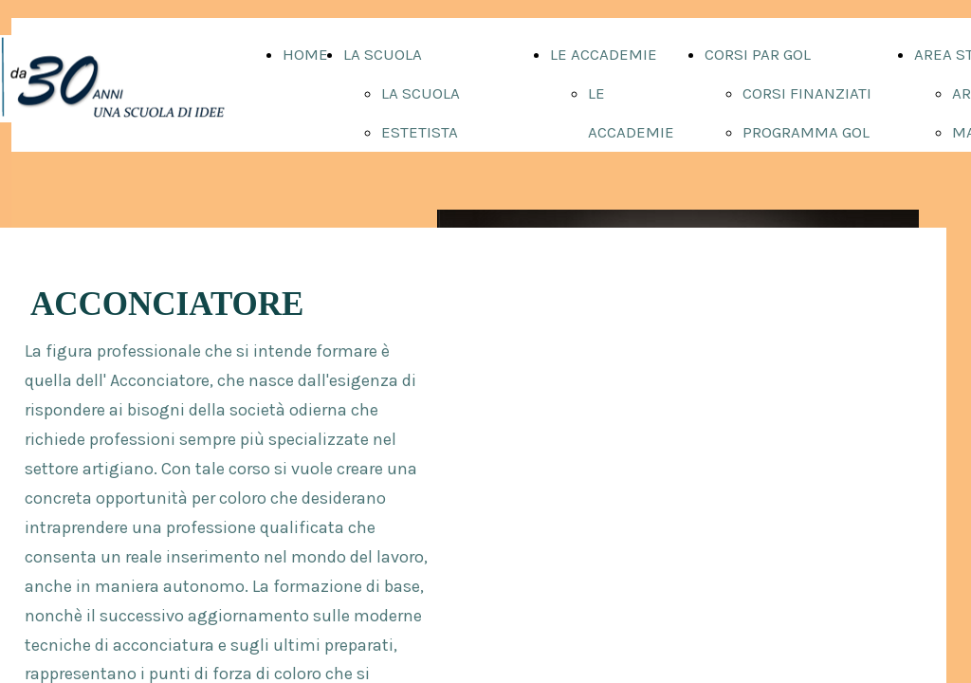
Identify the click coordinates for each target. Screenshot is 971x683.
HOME (305, 54)
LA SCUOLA (382, 54)
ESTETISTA (419, 131)
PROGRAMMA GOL (806, 131)
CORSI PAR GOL (758, 54)
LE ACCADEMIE (603, 54)
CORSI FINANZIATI (806, 92)
